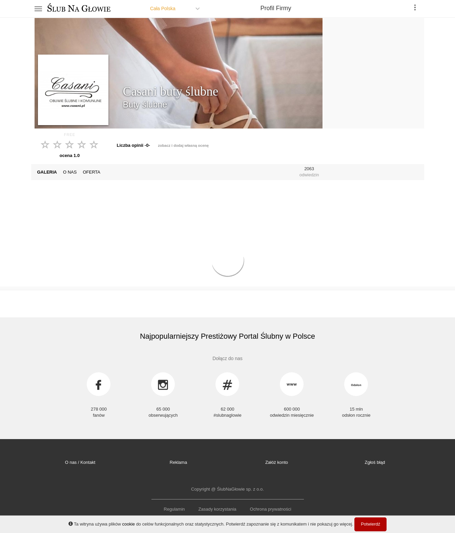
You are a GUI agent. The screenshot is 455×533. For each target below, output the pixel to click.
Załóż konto (276, 462)
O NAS (70, 172)
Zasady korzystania (217, 509)
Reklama (178, 462)
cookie (128, 524)
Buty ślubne (145, 104)
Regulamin (174, 509)
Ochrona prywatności (270, 509)
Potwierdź (370, 524)
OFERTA (91, 172)
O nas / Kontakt (80, 462)
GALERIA (47, 172)
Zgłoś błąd (375, 462)
